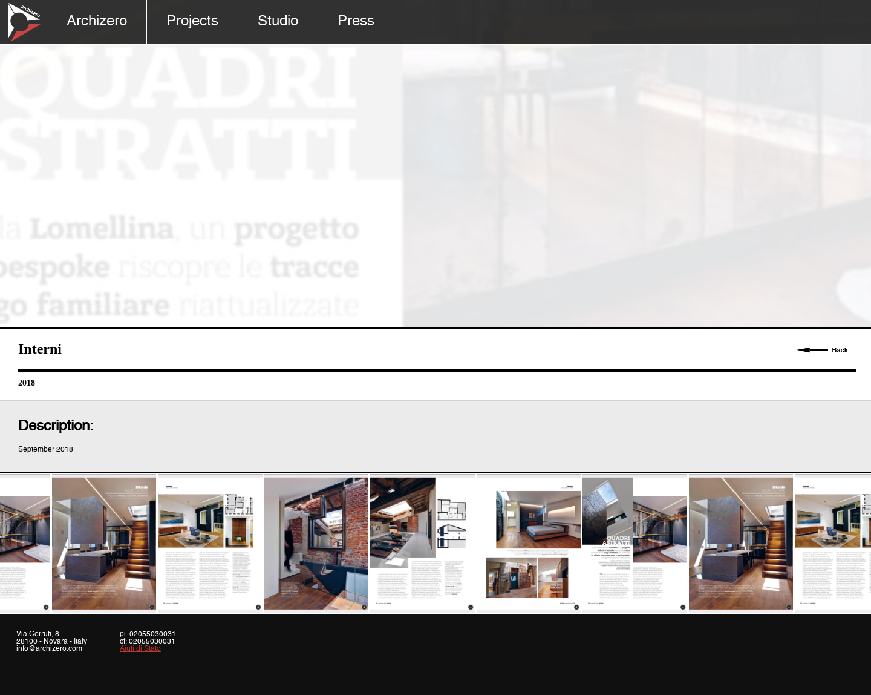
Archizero (97, 21)
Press (356, 21)
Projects (192, 21)
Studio (278, 21)
